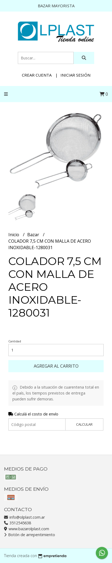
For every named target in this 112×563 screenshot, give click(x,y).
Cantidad (14, 341)
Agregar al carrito (56, 366)
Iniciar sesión (75, 75)
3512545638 (17, 522)
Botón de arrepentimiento (29, 534)
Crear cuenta (37, 75)
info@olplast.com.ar (24, 517)
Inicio (14, 235)
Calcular (84, 424)
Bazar (33, 235)
